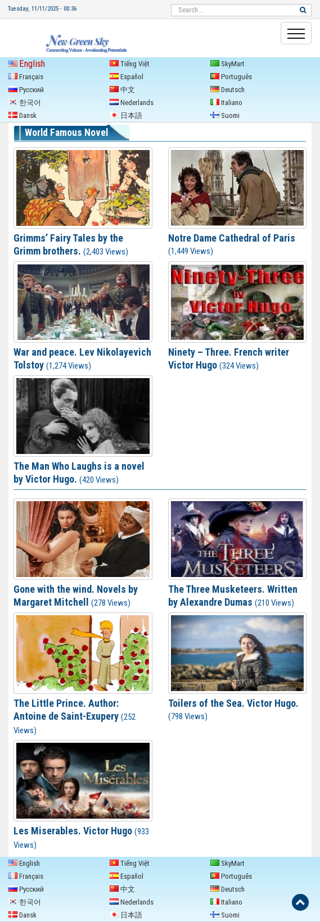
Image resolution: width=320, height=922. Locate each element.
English (26, 63)
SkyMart (227, 64)
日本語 (126, 115)
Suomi (225, 115)
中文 (122, 89)
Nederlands (132, 102)
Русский (26, 89)
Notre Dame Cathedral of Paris (231, 238)
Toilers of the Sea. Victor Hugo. (233, 703)
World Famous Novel (66, 132)
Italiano (226, 102)
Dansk (22, 115)
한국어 (24, 102)
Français (25, 76)
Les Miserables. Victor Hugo (72, 831)
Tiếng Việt (130, 64)
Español (126, 76)
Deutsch (227, 89)
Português (231, 76)
